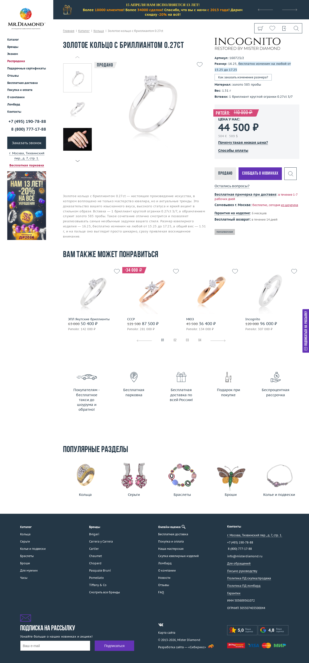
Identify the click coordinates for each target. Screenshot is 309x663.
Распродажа (16, 61)
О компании (16, 97)
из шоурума (289, 205)
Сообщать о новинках (260, 173)
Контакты (14, 111)
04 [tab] (199, 340)
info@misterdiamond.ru (245, 556)
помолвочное (224, 231)
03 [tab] (187, 340)
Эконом (12, 54)
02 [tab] (175, 340)
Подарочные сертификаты (26, 68)
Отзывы (13, 75)
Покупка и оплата (19, 90)
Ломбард (13, 104)
